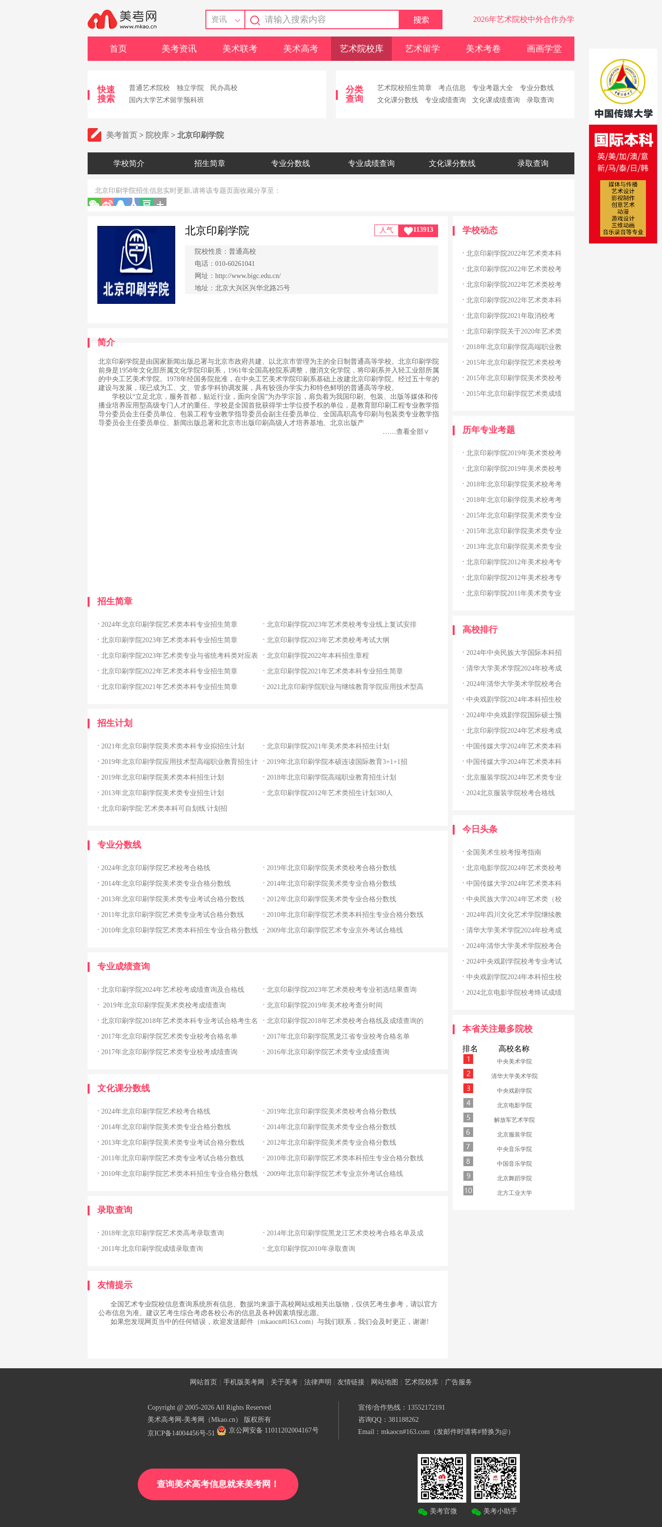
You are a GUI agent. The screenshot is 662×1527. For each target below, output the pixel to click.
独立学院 (190, 88)
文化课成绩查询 (496, 100)
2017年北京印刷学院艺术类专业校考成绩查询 (169, 1052)
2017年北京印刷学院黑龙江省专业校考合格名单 (338, 1036)
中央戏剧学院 (514, 1090)
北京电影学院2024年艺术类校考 (514, 868)
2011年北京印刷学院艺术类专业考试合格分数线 (172, 914)
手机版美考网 (243, 1382)
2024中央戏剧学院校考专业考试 (514, 961)
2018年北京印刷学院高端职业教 (514, 347)
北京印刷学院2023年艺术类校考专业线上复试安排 (342, 624)
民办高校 (224, 88)
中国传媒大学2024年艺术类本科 (514, 746)
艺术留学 (422, 49)
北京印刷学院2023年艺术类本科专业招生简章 (169, 640)
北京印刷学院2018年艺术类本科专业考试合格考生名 (179, 1020)
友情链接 (351, 1382)
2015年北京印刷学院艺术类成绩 (514, 393)
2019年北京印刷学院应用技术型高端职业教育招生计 (179, 761)
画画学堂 (544, 49)
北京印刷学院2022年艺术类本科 (514, 253)
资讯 (219, 19)
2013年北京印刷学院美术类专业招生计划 (162, 793)
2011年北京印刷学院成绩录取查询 (152, 1248)
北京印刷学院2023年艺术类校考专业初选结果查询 (342, 989)
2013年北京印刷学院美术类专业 (514, 546)
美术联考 (239, 49)
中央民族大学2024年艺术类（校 (514, 899)
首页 (118, 49)
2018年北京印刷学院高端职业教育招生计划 (331, 777)
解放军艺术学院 (514, 1120)
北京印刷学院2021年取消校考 (510, 315)
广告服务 (458, 1382)
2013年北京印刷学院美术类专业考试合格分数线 (172, 899)
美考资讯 (179, 49)
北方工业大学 (514, 1193)
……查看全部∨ (406, 431)
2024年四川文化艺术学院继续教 (514, 914)
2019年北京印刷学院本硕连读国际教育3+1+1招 (337, 761)
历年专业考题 (488, 430)
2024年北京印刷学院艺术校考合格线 (155, 868)
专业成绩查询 (445, 100)
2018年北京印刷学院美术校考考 (514, 484)
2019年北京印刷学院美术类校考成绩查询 (163, 1005)
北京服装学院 (514, 1134)
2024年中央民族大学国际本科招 (514, 652)
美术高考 (300, 49)
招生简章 (209, 163)
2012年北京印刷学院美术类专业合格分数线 (331, 899)
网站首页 (203, 1382)
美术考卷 (483, 49)
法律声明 (317, 1382)
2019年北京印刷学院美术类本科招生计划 (162, 777)
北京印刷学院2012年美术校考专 (514, 562)
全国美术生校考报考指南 (503, 852)
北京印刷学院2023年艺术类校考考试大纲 (328, 640)
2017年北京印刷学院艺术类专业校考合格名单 (169, 1036)
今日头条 (479, 829)
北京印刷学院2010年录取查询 (311, 1248)
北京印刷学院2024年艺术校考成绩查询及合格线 (172, 989)
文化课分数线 (397, 100)
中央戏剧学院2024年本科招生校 (514, 699)
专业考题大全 (492, 88)
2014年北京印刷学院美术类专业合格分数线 (166, 883)
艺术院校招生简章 (404, 88)
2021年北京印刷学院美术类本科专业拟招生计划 (172, 746)
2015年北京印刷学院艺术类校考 (514, 362)
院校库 (157, 135)
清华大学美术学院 (514, 1076)
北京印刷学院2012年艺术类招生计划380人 (330, 793)
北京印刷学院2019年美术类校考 (514, 453)
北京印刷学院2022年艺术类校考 (514, 269)
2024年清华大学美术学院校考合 (514, 684)
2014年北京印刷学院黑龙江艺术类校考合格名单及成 (345, 1233)
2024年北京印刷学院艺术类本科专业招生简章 (169, 624)
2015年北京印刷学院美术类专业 (514, 515)
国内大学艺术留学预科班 (166, 100)
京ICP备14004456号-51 (181, 1433)
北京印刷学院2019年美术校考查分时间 (325, 1005)
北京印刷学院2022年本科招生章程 (318, 655)
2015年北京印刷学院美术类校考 (514, 378)
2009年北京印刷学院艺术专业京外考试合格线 (335, 930)
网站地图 (384, 1382)
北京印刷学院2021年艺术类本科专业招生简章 (335, 671)
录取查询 (540, 100)
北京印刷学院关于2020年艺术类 (514, 331)
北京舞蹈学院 (514, 1178)
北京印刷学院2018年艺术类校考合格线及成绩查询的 (345, 1020)
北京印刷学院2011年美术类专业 (513, 593)
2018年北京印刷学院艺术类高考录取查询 (162, 1233)
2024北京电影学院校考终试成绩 (514, 992)
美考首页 (121, 135)
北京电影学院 (514, 1105)
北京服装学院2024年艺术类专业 (514, 777)
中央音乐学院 (514, 1149)
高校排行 (479, 629)
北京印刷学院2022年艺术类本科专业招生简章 (169, 671)
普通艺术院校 (149, 88)
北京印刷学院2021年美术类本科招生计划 (328, 746)
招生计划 (114, 723)
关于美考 (284, 1382)
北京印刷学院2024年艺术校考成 (514, 730)
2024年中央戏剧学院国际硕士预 (514, 715)
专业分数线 (537, 88)
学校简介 (129, 163)
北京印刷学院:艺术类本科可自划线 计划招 (164, 808)
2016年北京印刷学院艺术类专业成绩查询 (328, 1052)
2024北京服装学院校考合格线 (510, 793)
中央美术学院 (514, 1061)
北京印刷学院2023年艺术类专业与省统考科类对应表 (179, 655)
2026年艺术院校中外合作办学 (523, 19)
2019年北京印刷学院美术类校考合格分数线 (331, 868)
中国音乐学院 (514, 1163)
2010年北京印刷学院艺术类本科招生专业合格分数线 (345, 914)
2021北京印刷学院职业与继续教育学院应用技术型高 (345, 686)
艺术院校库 (362, 49)
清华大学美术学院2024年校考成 (514, 668)
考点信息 (452, 88)
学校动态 (479, 230)
